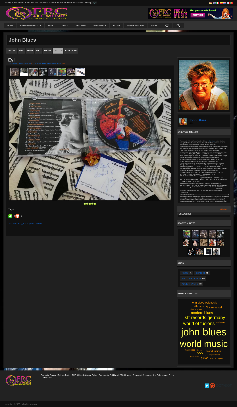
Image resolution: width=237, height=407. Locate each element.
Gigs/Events (99, 25)
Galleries (81, 25)
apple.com (221, 322)
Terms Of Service (48, 375)
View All (224, 209)
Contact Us (46, 377)
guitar (204, 357)
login (154, 25)
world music (204, 344)
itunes (199, 350)
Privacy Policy (64, 375)
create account (135, 25)
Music (51, 25)
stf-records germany (205, 317)
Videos (64, 25)
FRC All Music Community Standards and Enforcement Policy (146, 375)
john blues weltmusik (204, 302)
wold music (194, 357)
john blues (203, 332)
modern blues (202, 313)
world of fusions (199, 323)
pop (200, 353)
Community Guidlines (108, 375)
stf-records (200, 306)
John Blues (12, 63)
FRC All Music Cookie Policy (84, 375)
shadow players (216, 358)
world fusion (213, 351)
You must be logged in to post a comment (25, 223)
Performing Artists (30, 25)
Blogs (116, 25)
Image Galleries (25, 63)
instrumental (214, 307)
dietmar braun (196, 309)
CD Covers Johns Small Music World (47, 63)
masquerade (190, 350)
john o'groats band (213, 354)
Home (10, 25)
